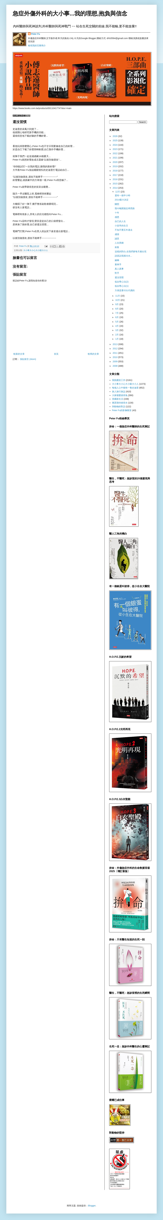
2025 (115, 140)
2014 (115, 188)
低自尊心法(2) (122, 281)
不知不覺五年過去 (123, 230)
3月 (117, 330)
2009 (115, 361)
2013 (115, 344)
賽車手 (118, 264)
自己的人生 (120, 221)
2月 (117, 334)
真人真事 (119, 268)
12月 (117, 191)
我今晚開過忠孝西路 (125, 208)
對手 (117, 273)
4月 (117, 326)
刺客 (117, 247)
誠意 (117, 238)
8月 (117, 308)
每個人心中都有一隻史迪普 (125, 387)
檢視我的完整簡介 (37, 45)
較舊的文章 (93, 354)
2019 (115, 166)
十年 (117, 212)
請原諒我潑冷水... (123, 256)
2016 (115, 179)
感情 (117, 234)
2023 (115, 149)
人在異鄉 (119, 243)
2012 (115, 348)
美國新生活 (117, 399)
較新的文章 (19, 354)
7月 (117, 313)
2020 (115, 162)
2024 (115, 145)
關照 (117, 204)
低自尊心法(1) (122, 286)
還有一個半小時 (122, 195)
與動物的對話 (118, 406)
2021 (115, 157)
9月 (117, 304)
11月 (117, 295)
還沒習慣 (119, 277)
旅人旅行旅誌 (118, 391)
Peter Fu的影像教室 (122, 410)
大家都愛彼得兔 (120, 395)
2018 (115, 170)
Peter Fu (35, 34)
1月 (117, 339)
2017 (115, 175)
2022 (115, 153)
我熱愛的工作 (118, 380)
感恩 (117, 217)
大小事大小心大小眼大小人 (35, 250)
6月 (117, 317)
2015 (115, 183)
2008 (115, 366)
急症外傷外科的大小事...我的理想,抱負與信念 (70, 13)
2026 (115, 136)
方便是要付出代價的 (125, 290)
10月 (117, 300)
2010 (115, 357)
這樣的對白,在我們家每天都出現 (130, 251)
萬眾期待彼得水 (120, 402)
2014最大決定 (122, 199)
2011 (115, 353)
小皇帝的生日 (121, 225)
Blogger (91, 1205)
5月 (117, 321)
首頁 (56, 354)
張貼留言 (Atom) (28, 359)
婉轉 (117, 260)
